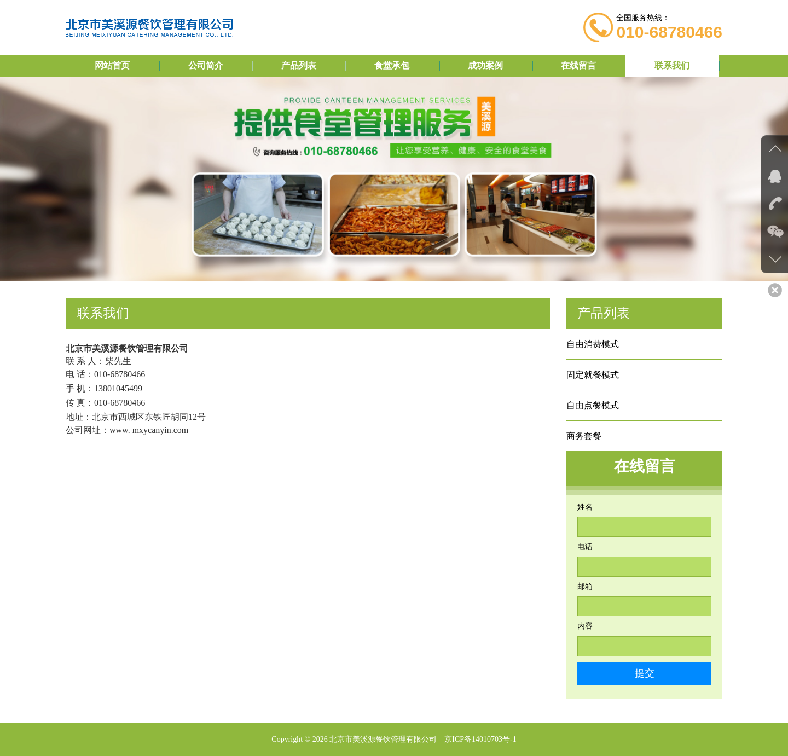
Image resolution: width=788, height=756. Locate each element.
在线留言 (578, 65)
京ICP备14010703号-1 (480, 739)
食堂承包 (391, 65)
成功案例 (485, 65)
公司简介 (205, 65)
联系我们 (672, 65)
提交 (644, 673)
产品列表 (298, 65)
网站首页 (112, 65)
